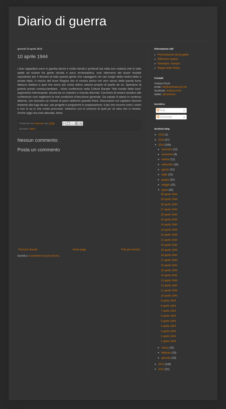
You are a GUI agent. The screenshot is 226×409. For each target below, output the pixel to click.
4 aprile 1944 (168, 326)
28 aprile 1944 (169, 204)
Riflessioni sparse (168, 58)
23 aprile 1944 (169, 229)
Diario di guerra (61, 21)
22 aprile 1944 (169, 234)
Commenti (164, 117)
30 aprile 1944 (169, 194)
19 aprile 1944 (169, 249)
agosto (165, 169)
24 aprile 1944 (169, 224)
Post (161, 110)
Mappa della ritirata (169, 67)
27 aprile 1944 (169, 209)
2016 (161, 134)
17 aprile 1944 (169, 260)
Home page (79, 249)
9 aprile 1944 (168, 300)
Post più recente (27, 249)
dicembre (167, 149)
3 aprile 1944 (168, 331)
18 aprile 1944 (169, 255)
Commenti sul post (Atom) (44, 255)
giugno (165, 179)
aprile (165, 189)
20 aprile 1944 (169, 244)
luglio (164, 174)
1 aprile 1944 (168, 341)
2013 (161, 364)
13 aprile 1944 (169, 280)
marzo (165, 347)
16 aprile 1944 (169, 265)
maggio (166, 184)
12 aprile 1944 (169, 285)
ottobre (165, 159)
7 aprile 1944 (168, 310)
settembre (167, 164)
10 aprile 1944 (169, 295)
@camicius (169, 94)
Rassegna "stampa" (169, 63)
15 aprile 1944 (169, 270)
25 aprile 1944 (169, 219)
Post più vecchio (130, 249)
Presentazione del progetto (173, 54)
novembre (167, 154)
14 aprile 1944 (169, 275)
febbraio (166, 352)
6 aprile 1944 (168, 315)
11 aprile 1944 (169, 290)
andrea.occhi (173, 90)
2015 (161, 139)
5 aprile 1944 (168, 321)
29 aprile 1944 (169, 199)
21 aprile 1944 (169, 239)
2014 (161, 144)
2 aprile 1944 (168, 336)
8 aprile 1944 (168, 305)
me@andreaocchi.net (174, 86)
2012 (161, 369)
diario (32, 128)
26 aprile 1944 (169, 214)
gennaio (166, 357)
